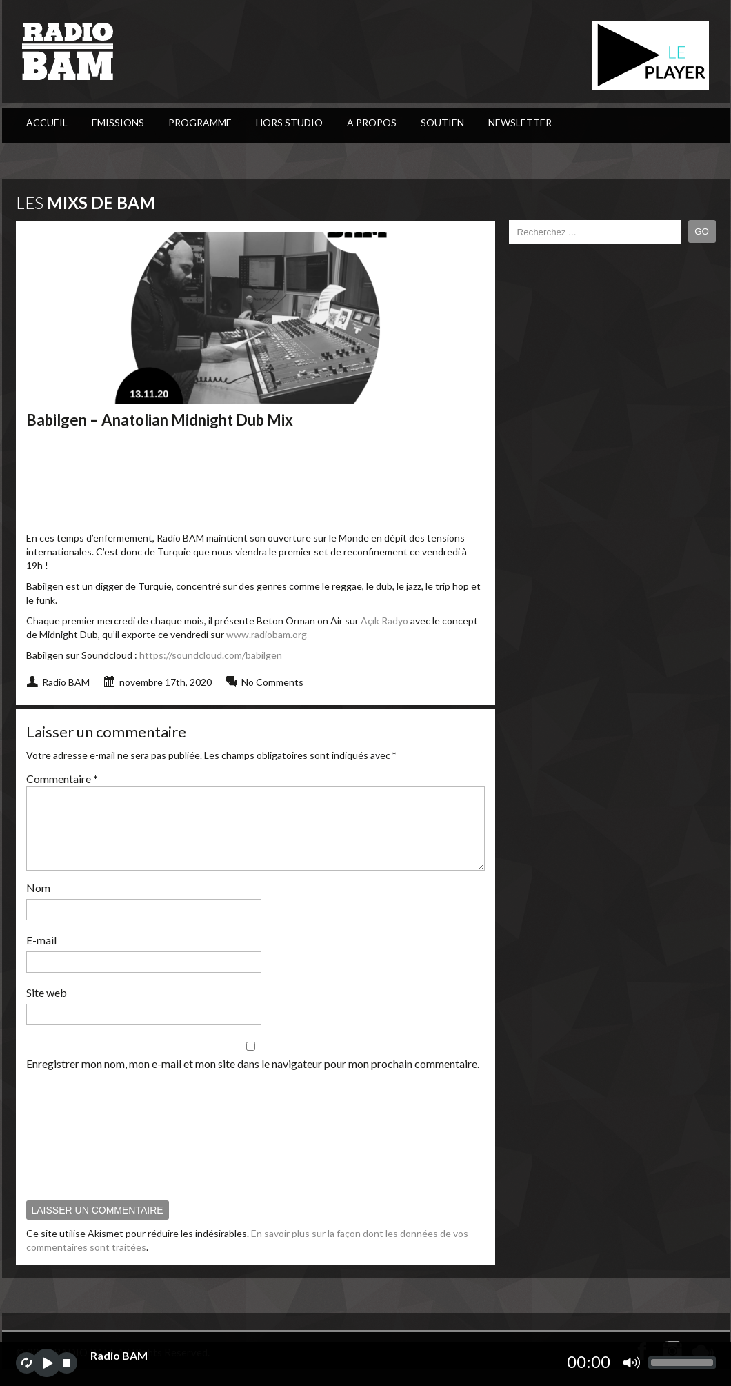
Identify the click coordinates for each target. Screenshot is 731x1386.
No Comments (272, 682)
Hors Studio (289, 122)
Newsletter (520, 122)
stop (66, 1363)
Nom (38, 904)
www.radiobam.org (266, 634)
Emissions (118, 122)
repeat (26, 1363)
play (46, 1363)
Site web (46, 1009)
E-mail (41, 956)
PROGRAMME (200, 122)
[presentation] (82, 1151)
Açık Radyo (384, 620)
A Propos (372, 122)
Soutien (442, 122)
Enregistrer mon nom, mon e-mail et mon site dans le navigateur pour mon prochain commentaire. (252, 1080)
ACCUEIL (47, 122)
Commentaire (62, 778)
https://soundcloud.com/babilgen (210, 655)
